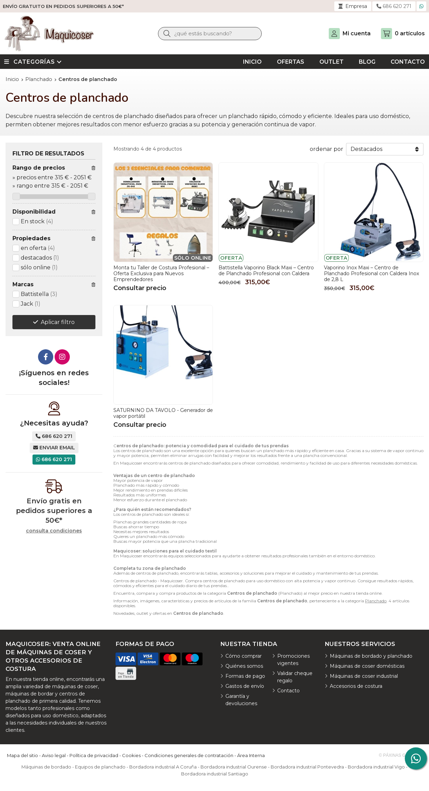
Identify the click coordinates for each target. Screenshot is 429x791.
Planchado (375, 600)
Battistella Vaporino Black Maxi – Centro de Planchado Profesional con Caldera (266, 270)
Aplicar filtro (58, 322)
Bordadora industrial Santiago (214, 773)
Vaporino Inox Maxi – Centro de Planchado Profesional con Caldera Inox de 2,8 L (371, 273)
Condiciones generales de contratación (188, 755)
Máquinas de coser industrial (364, 676)
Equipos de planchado (100, 767)
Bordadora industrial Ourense (233, 767)
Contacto (288, 690)
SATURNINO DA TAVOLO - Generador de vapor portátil (163, 413)
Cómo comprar (243, 656)
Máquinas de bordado (46, 767)
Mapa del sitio (22, 755)
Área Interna (251, 755)
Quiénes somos (244, 666)
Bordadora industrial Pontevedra (307, 767)
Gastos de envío (244, 686)
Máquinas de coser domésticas (367, 666)
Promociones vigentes (293, 659)
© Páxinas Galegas (400, 755)
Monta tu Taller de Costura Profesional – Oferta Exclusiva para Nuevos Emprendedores (161, 273)
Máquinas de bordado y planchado (371, 656)
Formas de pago (245, 676)
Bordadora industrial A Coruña (163, 767)
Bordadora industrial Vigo (376, 767)
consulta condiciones (54, 531)
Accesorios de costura (356, 686)
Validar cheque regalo (295, 677)
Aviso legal (54, 755)
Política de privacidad (93, 755)
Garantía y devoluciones (241, 700)
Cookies (131, 755)
